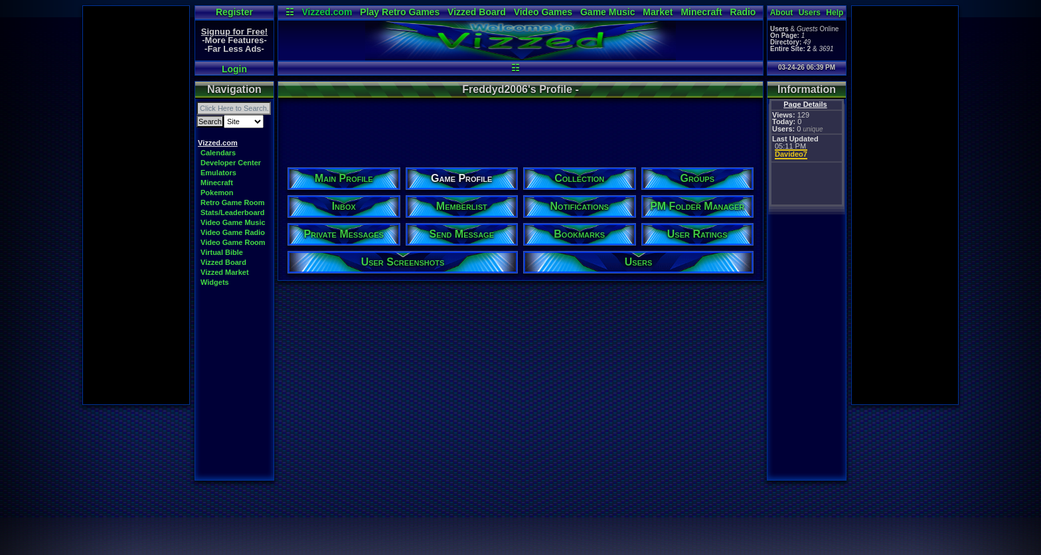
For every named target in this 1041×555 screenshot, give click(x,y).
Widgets (214, 282)
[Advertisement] (136, 205)
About (781, 12)
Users (810, 12)
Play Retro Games (400, 12)
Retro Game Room (232, 202)
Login (234, 69)
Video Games (543, 12)
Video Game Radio (232, 232)
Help (834, 12)
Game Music (607, 12)
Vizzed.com (326, 12)
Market (658, 12)
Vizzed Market (224, 272)
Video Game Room (233, 242)
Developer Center (230, 163)
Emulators (218, 173)
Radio (743, 12)
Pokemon (217, 193)
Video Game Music (233, 222)
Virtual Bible (221, 252)
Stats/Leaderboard (232, 212)
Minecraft (701, 12)
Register (234, 12)
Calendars (218, 153)
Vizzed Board (476, 12)
